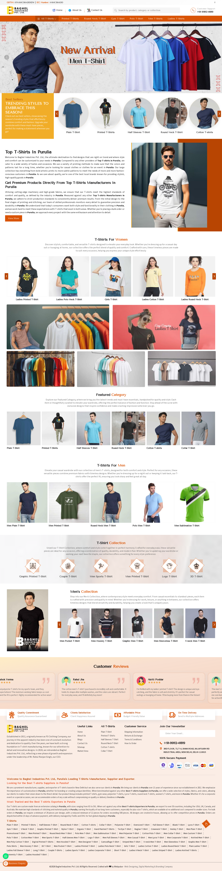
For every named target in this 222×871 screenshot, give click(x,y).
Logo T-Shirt (93, 837)
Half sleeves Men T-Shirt (73, 837)
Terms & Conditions (133, 739)
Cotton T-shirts (108, 747)
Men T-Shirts (155, 18)
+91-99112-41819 (205, 12)
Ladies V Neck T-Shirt (139, 850)
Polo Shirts (12, 846)
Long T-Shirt (39, 850)
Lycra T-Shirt (193, 825)
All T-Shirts (47, 18)
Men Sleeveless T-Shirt (174, 842)
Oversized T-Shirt (142, 825)
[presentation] (57, 114)
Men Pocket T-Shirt (62, 846)
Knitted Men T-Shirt (200, 837)
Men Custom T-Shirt (192, 833)
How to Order (130, 743)
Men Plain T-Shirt (194, 829)
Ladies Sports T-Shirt (75, 850)
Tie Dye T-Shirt (124, 829)
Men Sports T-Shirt (50, 837)
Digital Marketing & (147, 866)
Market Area (82, 751)
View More (13, 218)
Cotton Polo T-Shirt (151, 833)
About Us (74, 10)
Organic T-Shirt (84, 829)
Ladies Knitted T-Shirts (186, 850)
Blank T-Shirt (179, 825)
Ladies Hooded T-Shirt (36, 854)
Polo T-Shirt (136, 18)
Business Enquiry (14, 863)
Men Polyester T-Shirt (129, 833)
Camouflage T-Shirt (110, 842)
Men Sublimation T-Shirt (105, 833)
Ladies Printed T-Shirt (85, 846)
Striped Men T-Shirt (131, 842)
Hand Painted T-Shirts (104, 829)
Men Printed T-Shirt (37, 833)
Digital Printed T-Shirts (42, 842)
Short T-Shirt (120, 850)
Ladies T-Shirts (176, 18)
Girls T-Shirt (129, 846)
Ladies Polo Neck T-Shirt (109, 846)
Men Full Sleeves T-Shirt (113, 837)
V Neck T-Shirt (27, 829)
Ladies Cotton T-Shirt (148, 846)
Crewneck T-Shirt (159, 829)
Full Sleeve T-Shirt (161, 825)
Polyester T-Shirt (122, 825)
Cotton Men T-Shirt (30, 837)
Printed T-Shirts (70, 18)
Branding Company (164, 866)
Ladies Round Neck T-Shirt (173, 846)
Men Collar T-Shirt (172, 833)
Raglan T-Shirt (141, 829)
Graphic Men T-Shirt (197, 842)
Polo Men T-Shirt (82, 833)
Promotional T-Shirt (16, 833)
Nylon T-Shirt (67, 829)
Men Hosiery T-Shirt (29, 846)
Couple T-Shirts (55, 850)
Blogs (80, 739)
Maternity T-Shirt (15, 854)
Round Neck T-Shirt (95, 18)
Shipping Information (133, 731)
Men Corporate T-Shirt (177, 837)
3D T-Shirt (46, 846)
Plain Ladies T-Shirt (198, 846)
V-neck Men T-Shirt (152, 842)
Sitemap (81, 747)
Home (57, 10)
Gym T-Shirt (117, 18)
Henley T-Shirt (176, 829)
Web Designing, (131, 866)
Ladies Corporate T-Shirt (99, 850)
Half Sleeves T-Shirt (109, 739)
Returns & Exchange (133, 735)
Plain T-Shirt (106, 731)
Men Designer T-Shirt (88, 842)
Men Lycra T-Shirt (156, 837)
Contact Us (94, 10)
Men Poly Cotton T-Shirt (18, 842)
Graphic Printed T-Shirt (47, 829)
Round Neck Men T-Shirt (61, 833)
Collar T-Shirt (106, 751)
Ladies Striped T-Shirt (162, 850)
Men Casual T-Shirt (136, 837)
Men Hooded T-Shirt (66, 842)
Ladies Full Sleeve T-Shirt (18, 850)
